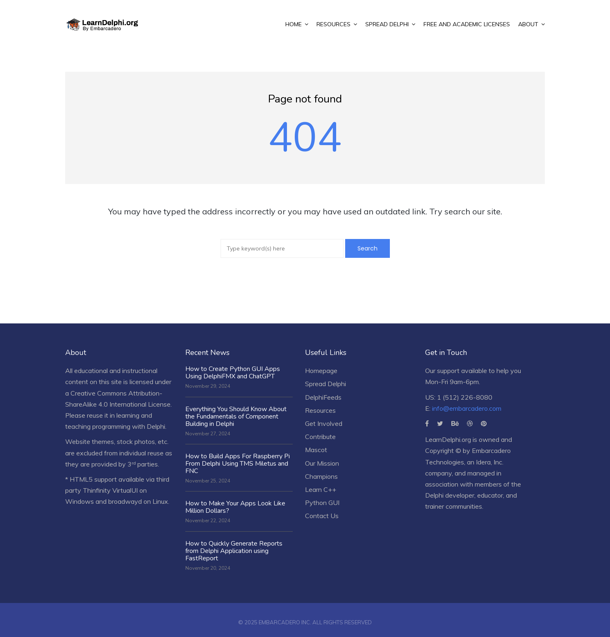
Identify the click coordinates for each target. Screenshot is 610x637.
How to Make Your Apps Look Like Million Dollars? (235, 507)
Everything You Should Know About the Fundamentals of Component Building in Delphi (236, 416)
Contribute (320, 436)
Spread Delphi (325, 384)
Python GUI (322, 502)
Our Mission (322, 463)
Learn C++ (320, 489)
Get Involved (323, 423)
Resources (320, 410)
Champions (321, 476)
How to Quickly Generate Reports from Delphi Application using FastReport (233, 551)
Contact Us (322, 516)
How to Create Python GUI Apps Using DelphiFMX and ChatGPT (232, 372)
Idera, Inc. (489, 462)
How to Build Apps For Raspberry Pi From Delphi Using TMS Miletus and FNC (237, 463)
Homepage (321, 370)
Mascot (316, 450)
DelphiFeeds (323, 397)
